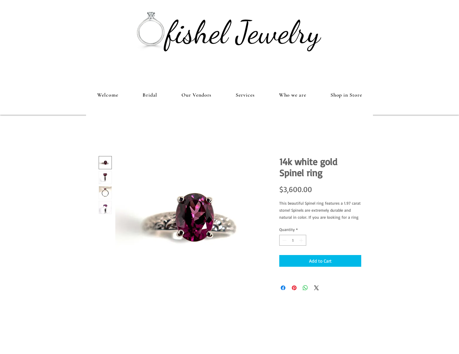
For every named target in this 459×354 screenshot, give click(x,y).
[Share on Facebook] (283, 287)
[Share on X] (316, 287)
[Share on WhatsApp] (305, 287)
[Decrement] (283, 240)
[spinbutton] (292, 240)
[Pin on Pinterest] (294, 287)
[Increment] (301, 240)
